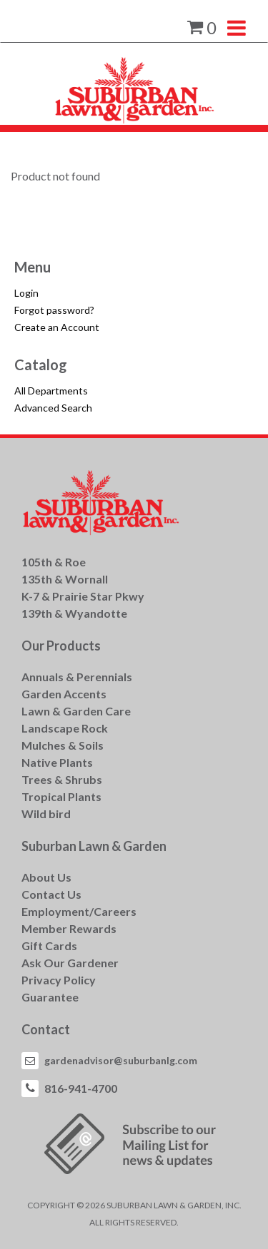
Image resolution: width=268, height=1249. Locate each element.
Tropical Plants (61, 796)
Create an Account (56, 327)
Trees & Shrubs (61, 779)
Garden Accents (63, 693)
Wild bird (46, 813)
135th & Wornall (64, 579)
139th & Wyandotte (74, 613)
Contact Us (51, 894)
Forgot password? (54, 310)
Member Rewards (68, 928)
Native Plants (57, 762)
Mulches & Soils (62, 745)
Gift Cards (49, 945)
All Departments (51, 390)
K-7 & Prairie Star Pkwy (82, 596)
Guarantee (50, 997)
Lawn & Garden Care (76, 711)
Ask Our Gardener (70, 962)
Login (26, 293)
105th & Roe (53, 562)
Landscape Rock (64, 728)
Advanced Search (53, 408)
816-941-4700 (80, 1088)
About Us (46, 877)
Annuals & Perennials (76, 676)
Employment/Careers (79, 911)
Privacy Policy (58, 980)
